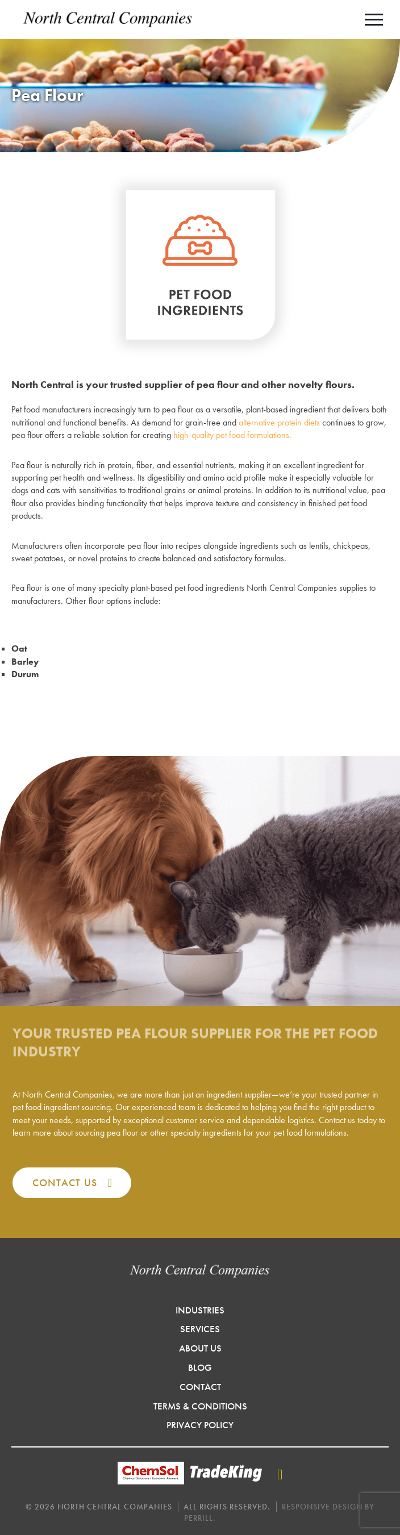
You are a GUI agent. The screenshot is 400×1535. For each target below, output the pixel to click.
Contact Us (64, 1182)
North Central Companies (108, 20)
